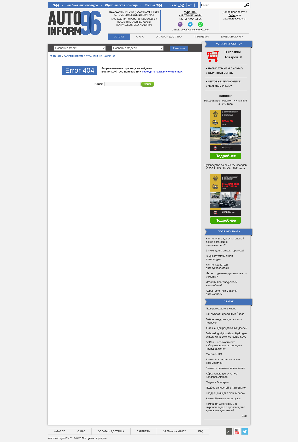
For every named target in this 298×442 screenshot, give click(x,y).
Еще (244, 415)
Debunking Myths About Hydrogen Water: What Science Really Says (226, 335)
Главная (55, 56)
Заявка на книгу (232, 36)
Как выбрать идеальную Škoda (225, 313)
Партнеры (144, 431)
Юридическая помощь (121, 5)
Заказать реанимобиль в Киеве (225, 368)
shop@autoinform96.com (195, 29)
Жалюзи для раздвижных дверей (226, 328)
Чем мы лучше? (220, 85)
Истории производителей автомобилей (221, 283)
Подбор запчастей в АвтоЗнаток (226, 387)
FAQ (200, 431)
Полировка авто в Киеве (221, 308)
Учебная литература (82, 5)
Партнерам (201, 36)
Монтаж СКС (214, 354)
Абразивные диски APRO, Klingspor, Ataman (222, 375)
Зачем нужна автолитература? (225, 250)
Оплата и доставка (169, 36)
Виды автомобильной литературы (219, 257)
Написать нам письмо (225, 68)
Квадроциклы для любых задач (225, 393)
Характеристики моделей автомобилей (221, 292)
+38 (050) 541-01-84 (190, 15)
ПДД (56, 5)
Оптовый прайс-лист (224, 81)
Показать (179, 48)
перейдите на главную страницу (162, 71)
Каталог (118, 36)
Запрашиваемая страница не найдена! (89, 56)
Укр (189, 5)
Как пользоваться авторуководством (217, 266)
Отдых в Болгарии (217, 382)
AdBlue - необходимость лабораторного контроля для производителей (224, 345)
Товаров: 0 (233, 57)
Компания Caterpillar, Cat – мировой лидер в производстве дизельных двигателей (225, 407)
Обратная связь (220, 72)
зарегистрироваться (234, 18)
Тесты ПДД (153, 5)
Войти (232, 15)
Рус (181, 5)
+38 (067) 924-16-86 (190, 18)
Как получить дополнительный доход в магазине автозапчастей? (225, 242)
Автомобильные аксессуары (223, 398)
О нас (140, 36)
